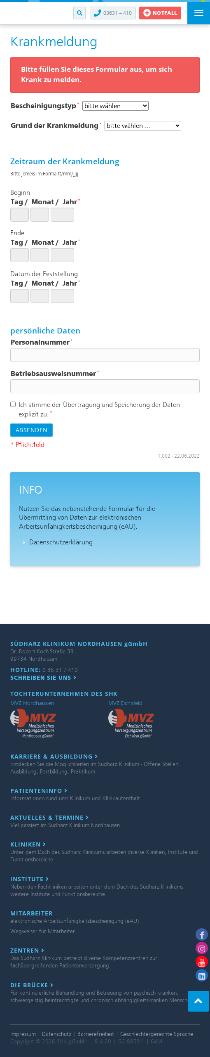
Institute (29, 879)
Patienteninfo (39, 791)
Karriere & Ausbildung (54, 756)
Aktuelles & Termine (49, 817)
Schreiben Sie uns (43, 677)
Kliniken (28, 844)
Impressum (23, 1034)
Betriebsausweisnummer (55, 374)
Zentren (27, 950)
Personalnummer (42, 342)
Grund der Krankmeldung (56, 126)
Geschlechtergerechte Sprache (156, 1034)
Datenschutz (56, 1034)
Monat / (45, 202)
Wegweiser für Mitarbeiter (42, 931)
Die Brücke (32, 985)
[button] (79, 13)
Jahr (71, 202)
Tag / (19, 202)
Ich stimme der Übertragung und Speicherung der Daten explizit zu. (95, 409)
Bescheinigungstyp (45, 106)
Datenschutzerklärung (61, 542)
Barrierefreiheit (95, 1034)
